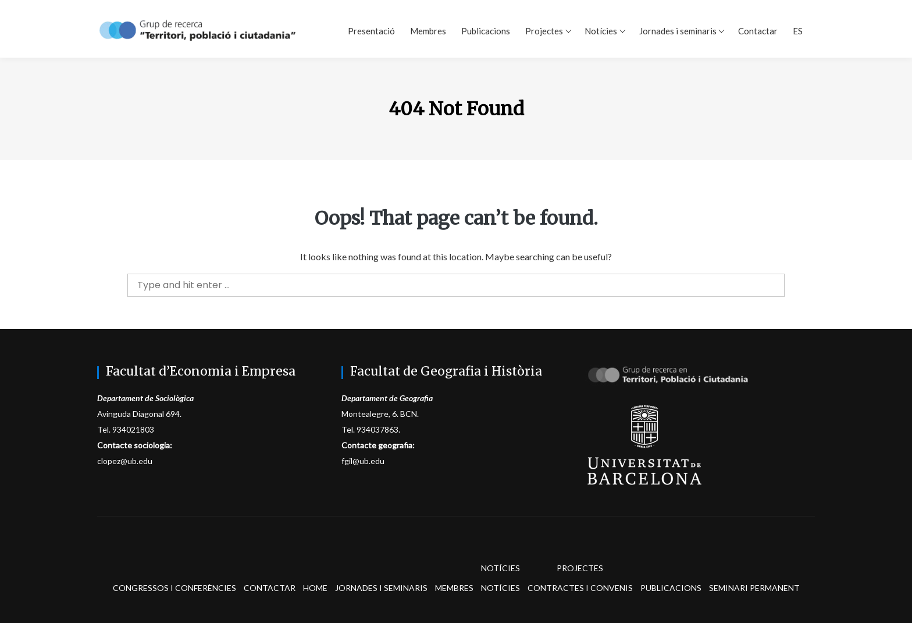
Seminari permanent (754, 588)
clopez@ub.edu (124, 461)
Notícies (601, 31)
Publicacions (485, 31)
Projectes (544, 31)
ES (798, 31)
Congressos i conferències (174, 588)
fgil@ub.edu (362, 461)
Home (315, 588)
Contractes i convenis (580, 588)
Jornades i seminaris (678, 31)
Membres (428, 31)
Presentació (371, 31)
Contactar (758, 31)
